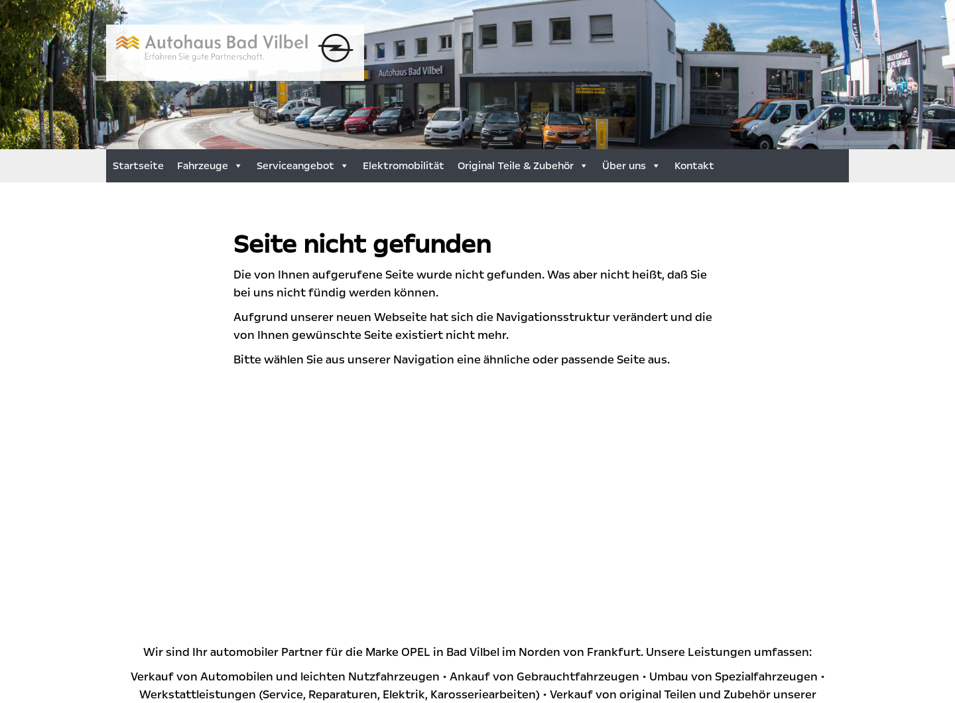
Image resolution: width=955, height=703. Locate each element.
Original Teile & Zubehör (523, 166)
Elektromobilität (403, 166)
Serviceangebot (303, 166)
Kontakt (694, 166)
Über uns (631, 166)
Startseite (138, 166)
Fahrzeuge (210, 166)
